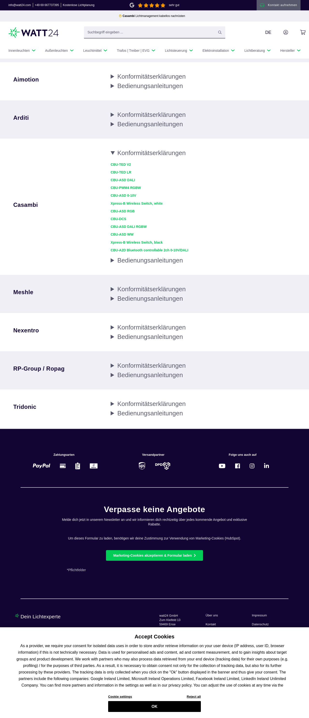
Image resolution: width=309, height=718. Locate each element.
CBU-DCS (118, 220)
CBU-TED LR (121, 173)
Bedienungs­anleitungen (150, 87)
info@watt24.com (19, 5)
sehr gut (174, 5)
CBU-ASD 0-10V (123, 197)
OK (154, 708)
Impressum (259, 615)
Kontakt (211, 624)
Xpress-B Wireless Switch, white (136, 205)
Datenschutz (260, 624)
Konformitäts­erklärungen (151, 77)
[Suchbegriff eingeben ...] (154, 34)
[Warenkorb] (297, 33)
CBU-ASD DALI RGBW (129, 228)
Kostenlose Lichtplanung (78, 5)
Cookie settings (120, 698)
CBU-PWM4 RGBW (126, 189)
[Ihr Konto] (280, 33)
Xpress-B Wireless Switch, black (136, 244)
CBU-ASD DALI (123, 181)
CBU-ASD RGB (123, 212)
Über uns (212, 615)
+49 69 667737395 (47, 5)
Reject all (194, 698)
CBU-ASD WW (122, 236)
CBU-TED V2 (121, 166)
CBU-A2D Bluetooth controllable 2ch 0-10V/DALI (149, 251)
